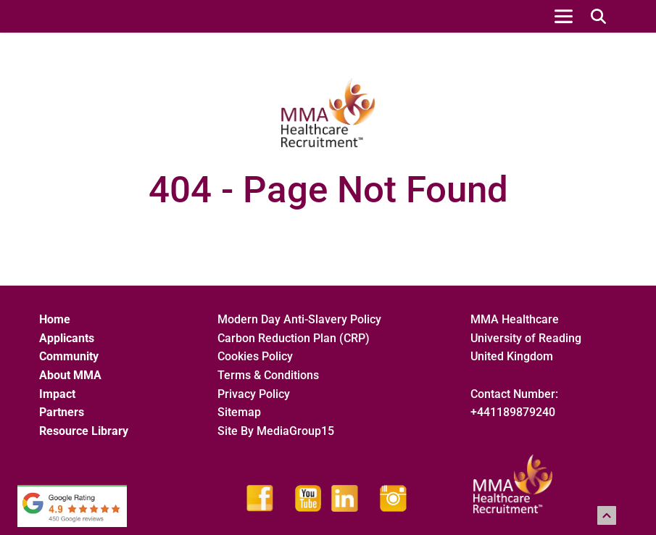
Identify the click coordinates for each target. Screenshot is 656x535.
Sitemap (240, 412)
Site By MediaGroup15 (275, 431)
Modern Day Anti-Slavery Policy (299, 319)
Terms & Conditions (268, 375)
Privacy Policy (253, 394)
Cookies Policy (255, 356)
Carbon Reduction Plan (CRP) (293, 338)
